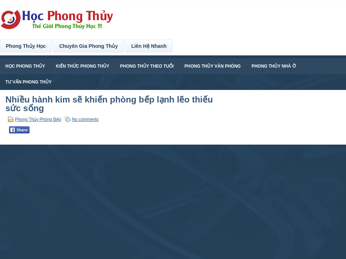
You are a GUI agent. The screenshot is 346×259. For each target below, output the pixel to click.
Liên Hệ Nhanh (149, 46)
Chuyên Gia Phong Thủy (88, 46)
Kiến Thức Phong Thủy (82, 66)
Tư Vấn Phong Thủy (28, 82)
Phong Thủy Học (26, 46)
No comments (85, 119)
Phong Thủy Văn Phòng (213, 66)
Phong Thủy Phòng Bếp (38, 119)
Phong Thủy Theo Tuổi (146, 66)
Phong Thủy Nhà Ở (274, 66)
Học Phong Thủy (25, 66)
